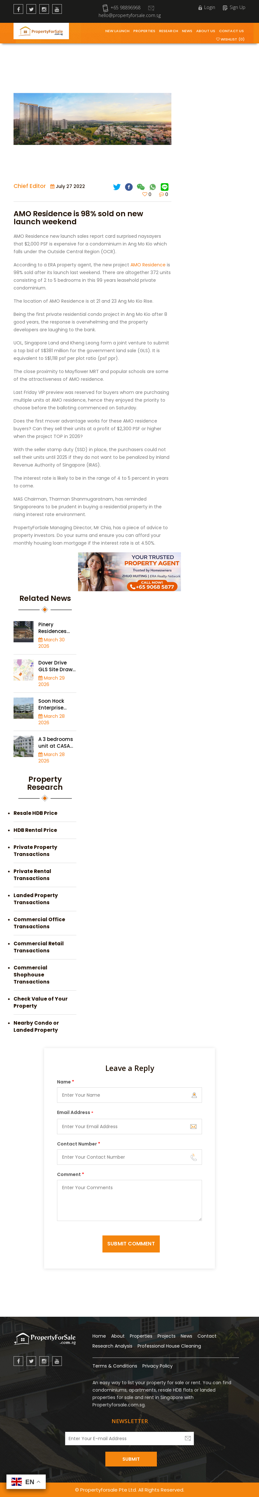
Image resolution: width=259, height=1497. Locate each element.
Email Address (75, 1113)
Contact (206, 1336)
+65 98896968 (121, 7)
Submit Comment (131, 1243)
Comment (70, 1174)
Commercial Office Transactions (39, 923)
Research (168, 30)
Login (206, 7)
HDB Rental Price (35, 830)
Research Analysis (112, 1346)
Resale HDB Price (35, 813)
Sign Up (234, 7)
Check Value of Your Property (41, 1002)
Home (99, 1336)
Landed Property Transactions (36, 899)
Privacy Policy (157, 1366)
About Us (205, 30)
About (118, 1336)
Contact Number (78, 1144)
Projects (167, 1336)
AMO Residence (148, 265)
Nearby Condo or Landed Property (36, 1026)
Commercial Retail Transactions (39, 947)
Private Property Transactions (35, 851)
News (187, 30)
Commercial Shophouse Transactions (32, 974)
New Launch (117, 30)
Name (65, 1082)
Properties (144, 30)
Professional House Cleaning (169, 1346)
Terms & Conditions (114, 1366)
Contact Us (231, 30)
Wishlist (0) (230, 39)
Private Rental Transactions (32, 875)
